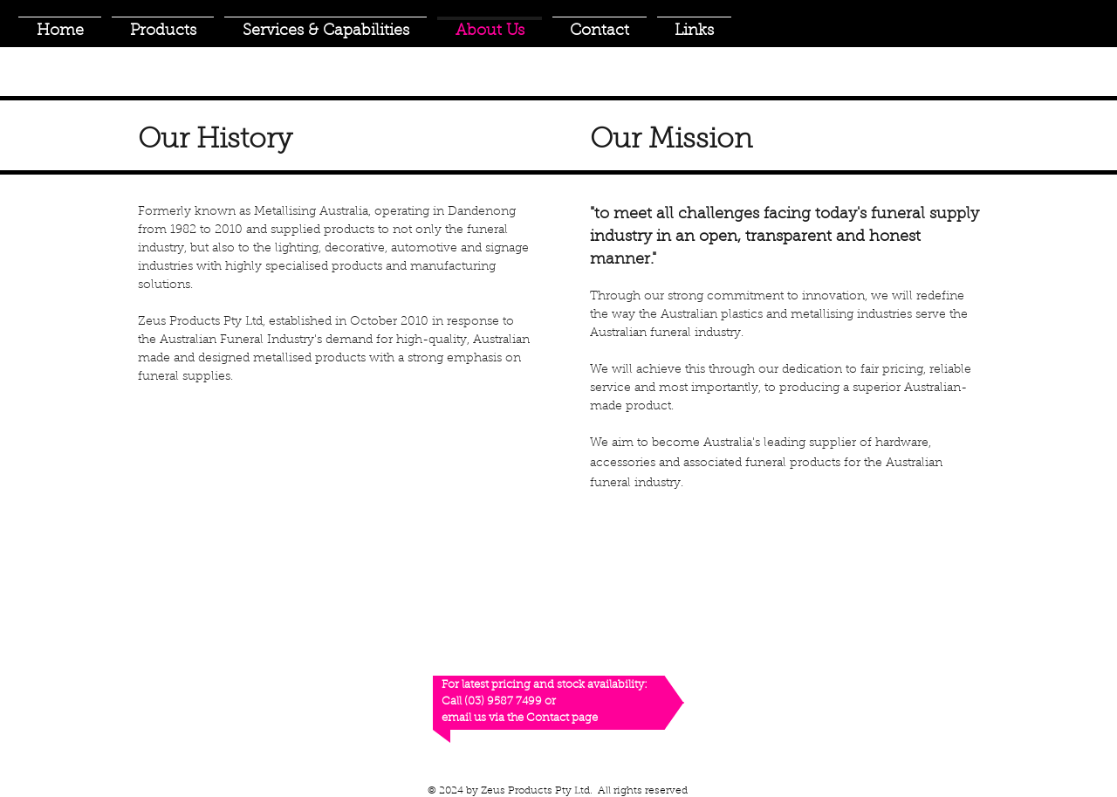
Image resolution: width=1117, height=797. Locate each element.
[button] (162, 24)
